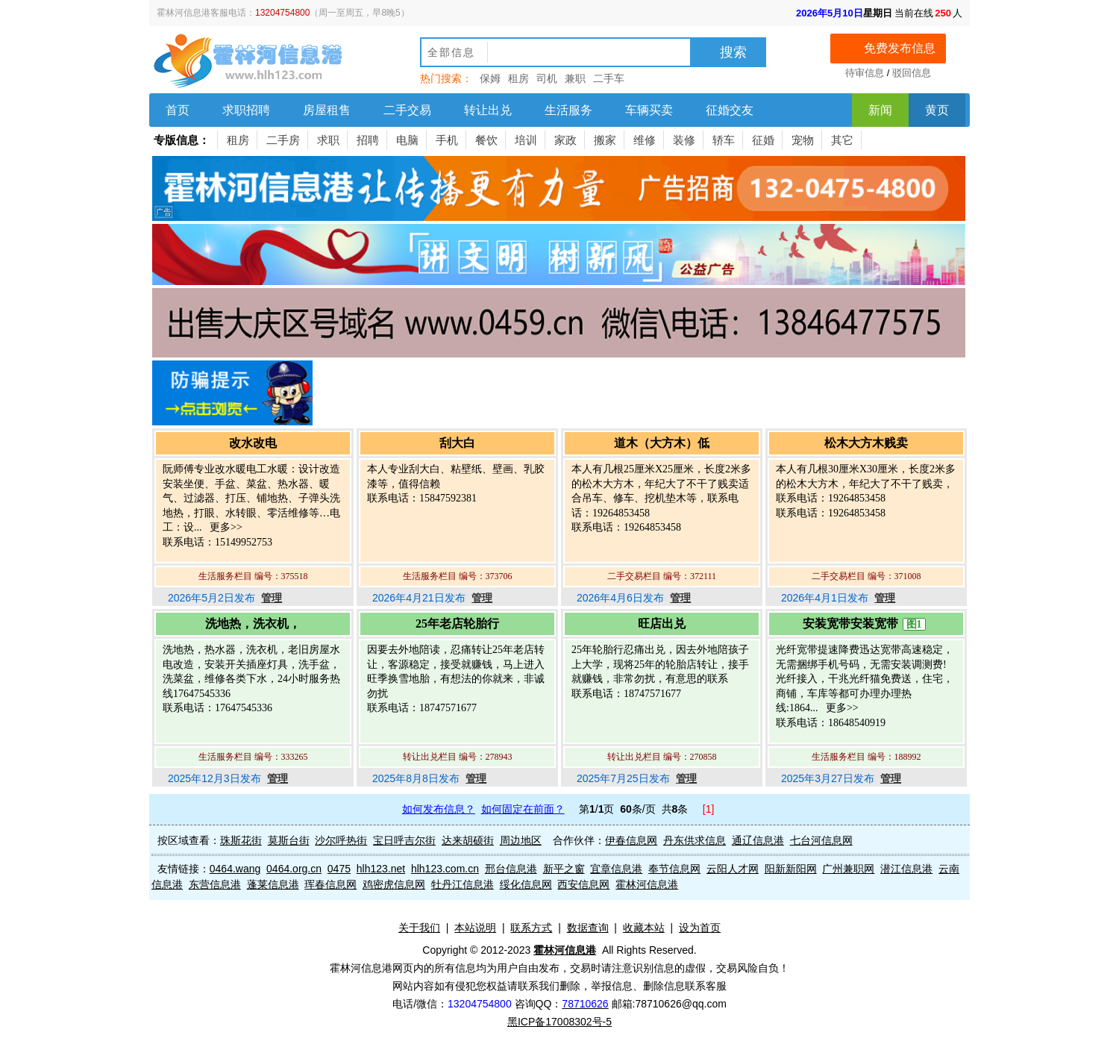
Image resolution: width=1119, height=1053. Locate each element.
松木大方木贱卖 (866, 443)
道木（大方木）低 (661, 443)
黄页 (937, 110)
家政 (565, 140)
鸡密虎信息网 (394, 884)
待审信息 (864, 72)
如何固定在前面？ (523, 809)
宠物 (803, 140)
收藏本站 (644, 928)
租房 (518, 78)
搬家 (605, 140)
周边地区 (521, 840)
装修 (684, 140)
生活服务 (568, 110)
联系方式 (531, 928)
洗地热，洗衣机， (253, 623)
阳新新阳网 (791, 869)
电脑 (407, 140)
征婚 (763, 140)
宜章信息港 (616, 869)
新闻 (880, 110)
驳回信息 (911, 72)
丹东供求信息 (694, 840)
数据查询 (588, 928)
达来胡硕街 (468, 840)
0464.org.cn (294, 869)
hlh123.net (381, 869)
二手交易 (407, 110)
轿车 (723, 140)
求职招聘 (246, 110)
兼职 (575, 78)
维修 (644, 140)
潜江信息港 (906, 869)
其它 (842, 140)
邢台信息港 (511, 869)
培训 (526, 140)
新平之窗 (564, 869)
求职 (328, 140)
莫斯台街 (289, 840)
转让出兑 (488, 110)
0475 (339, 869)
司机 (546, 78)
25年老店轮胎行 (457, 623)
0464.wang (235, 869)
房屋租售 (327, 110)
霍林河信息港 (646, 884)
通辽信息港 (758, 840)
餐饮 (486, 140)
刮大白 (457, 443)
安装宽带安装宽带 (850, 623)
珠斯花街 (241, 840)
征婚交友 (729, 110)
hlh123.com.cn (445, 869)
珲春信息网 (330, 884)
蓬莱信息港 (273, 884)
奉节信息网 (674, 869)
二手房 (283, 140)
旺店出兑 (662, 623)
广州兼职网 (848, 869)
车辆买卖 (649, 110)
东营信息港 (215, 884)
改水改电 (253, 443)
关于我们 (419, 928)
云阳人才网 (732, 869)
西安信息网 (583, 884)
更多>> (224, 527)
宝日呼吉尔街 (404, 840)
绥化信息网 (526, 884)
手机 (447, 140)
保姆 (490, 78)
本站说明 (475, 928)
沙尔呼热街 (341, 840)
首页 (177, 110)
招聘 (368, 140)
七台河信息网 (821, 840)
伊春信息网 (631, 840)
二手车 (608, 78)
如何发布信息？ (438, 809)
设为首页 (700, 928)
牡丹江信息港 (462, 884)
